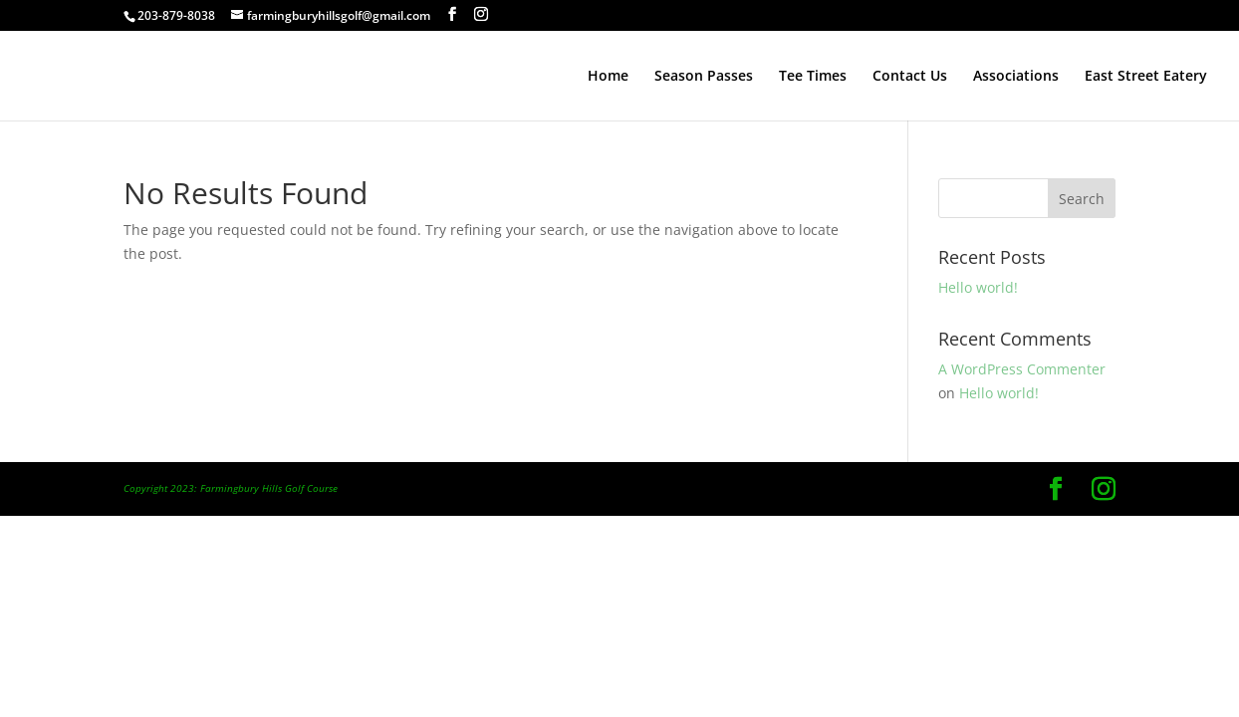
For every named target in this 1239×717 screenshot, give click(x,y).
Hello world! (978, 287)
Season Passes (703, 77)
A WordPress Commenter (1022, 368)
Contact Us (909, 77)
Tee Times (813, 77)
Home (608, 77)
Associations (1016, 77)
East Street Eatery (1146, 77)
